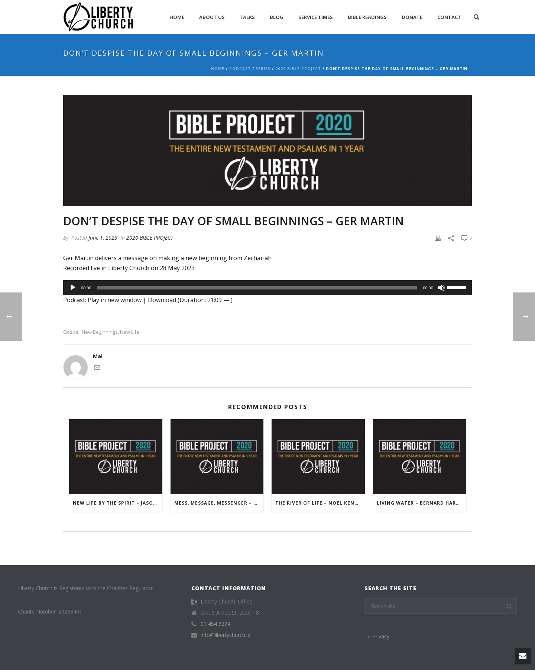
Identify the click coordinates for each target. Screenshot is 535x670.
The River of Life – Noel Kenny (318, 503)
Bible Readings (367, 17)
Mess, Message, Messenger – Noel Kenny (219, 503)
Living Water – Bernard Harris (420, 503)
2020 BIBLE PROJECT (298, 68)
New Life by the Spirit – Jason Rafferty (117, 503)
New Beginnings (100, 332)
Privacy (378, 636)
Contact (449, 17)
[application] (267, 287)
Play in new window (115, 300)
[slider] (257, 287)
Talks (247, 17)
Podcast (240, 68)
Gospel (71, 332)
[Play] (73, 287)
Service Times (315, 17)
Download (162, 300)
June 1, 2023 (102, 237)
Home (176, 17)
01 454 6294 (215, 624)
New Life (129, 332)
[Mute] (441, 287)
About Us (212, 17)
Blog (276, 17)
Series (263, 68)
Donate (412, 17)
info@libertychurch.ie (225, 635)
